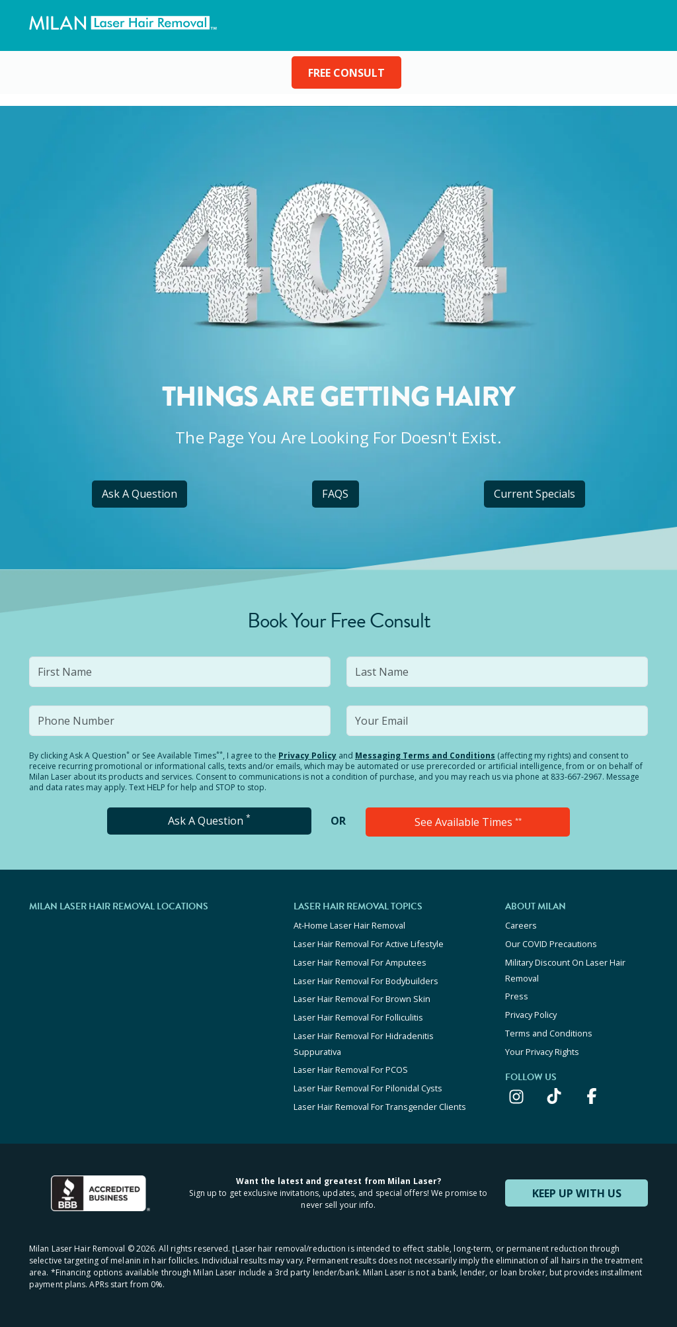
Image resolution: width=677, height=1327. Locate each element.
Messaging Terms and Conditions (425, 755)
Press (516, 994)
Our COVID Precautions (551, 943)
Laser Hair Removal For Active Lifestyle (369, 943)
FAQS (335, 493)
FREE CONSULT (346, 73)
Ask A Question (139, 493)
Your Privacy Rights (542, 1048)
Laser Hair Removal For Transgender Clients (380, 1101)
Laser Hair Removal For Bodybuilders (366, 979)
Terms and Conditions (548, 1030)
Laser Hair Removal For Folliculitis (358, 1015)
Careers (521, 925)
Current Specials (534, 493)
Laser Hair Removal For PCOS (351, 1066)
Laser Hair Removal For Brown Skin (362, 997)
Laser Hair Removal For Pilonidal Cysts (368, 1083)
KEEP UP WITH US (576, 1187)
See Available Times (468, 822)
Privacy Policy (307, 755)
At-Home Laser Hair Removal (349, 925)
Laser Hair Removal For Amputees (360, 961)
